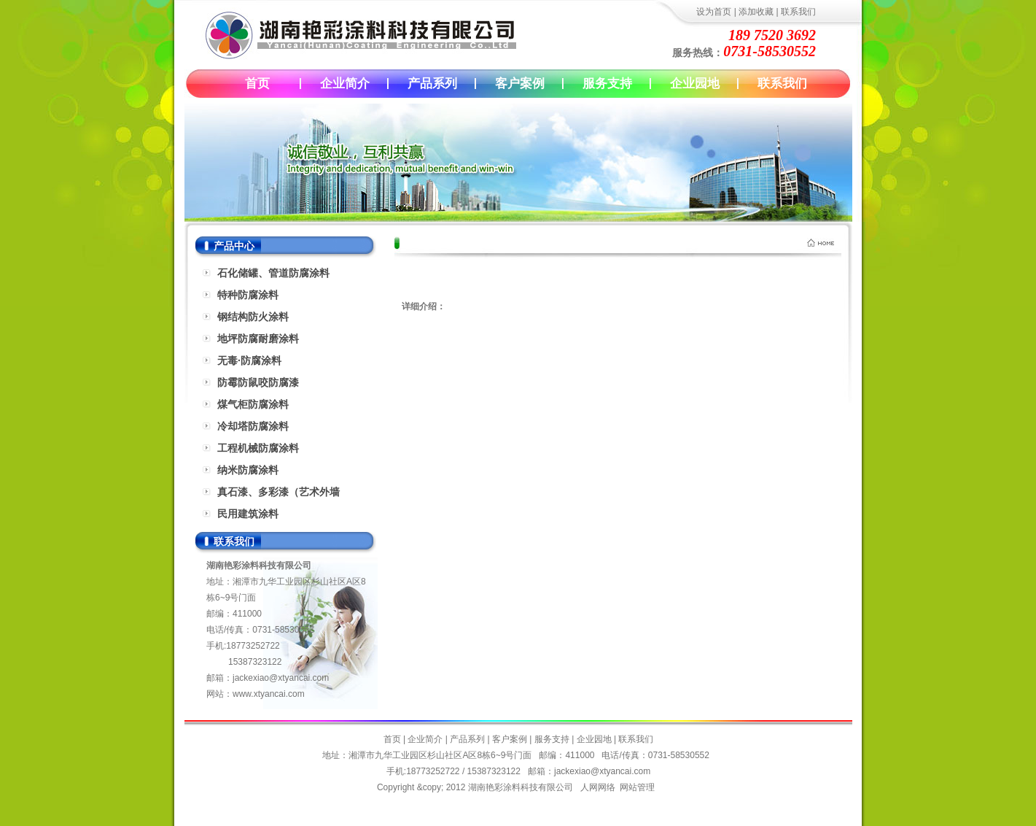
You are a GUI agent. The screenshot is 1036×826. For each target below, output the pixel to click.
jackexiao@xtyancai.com (281, 678)
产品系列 (432, 83)
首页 (257, 83)
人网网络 (597, 787)
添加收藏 (756, 12)
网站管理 (637, 787)
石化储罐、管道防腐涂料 (273, 273)
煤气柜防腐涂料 (253, 404)
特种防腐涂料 (248, 295)
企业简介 (345, 83)
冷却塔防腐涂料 (253, 426)
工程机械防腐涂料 (258, 448)
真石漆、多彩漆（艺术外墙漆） (278, 494)
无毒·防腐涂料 (249, 360)
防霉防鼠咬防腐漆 (258, 382)
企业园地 (695, 83)
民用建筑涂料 (248, 514)
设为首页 (713, 12)
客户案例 (520, 83)
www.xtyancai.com (269, 694)
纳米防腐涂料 (248, 470)
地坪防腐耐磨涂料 (258, 338)
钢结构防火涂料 (253, 317)
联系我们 (798, 12)
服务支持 (607, 83)
